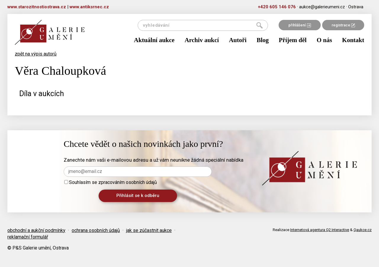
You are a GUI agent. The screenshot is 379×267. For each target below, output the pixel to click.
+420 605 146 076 (277, 6)
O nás (324, 40)
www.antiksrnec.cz (89, 6)
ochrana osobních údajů (96, 230)
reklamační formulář (27, 237)
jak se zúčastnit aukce (149, 230)
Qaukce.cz (363, 230)
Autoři (238, 40)
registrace (343, 25)
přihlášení (299, 25)
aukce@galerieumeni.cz (322, 6)
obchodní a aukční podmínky (36, 230)
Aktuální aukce (154, 40)
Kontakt (353, 40)
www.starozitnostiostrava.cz (36, 6)
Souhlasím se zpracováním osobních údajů (110, 182)
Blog (263, 40)
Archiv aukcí (201, 40)
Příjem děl (293, 40)
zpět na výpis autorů (36, 54)
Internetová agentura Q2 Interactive (319, 230)
